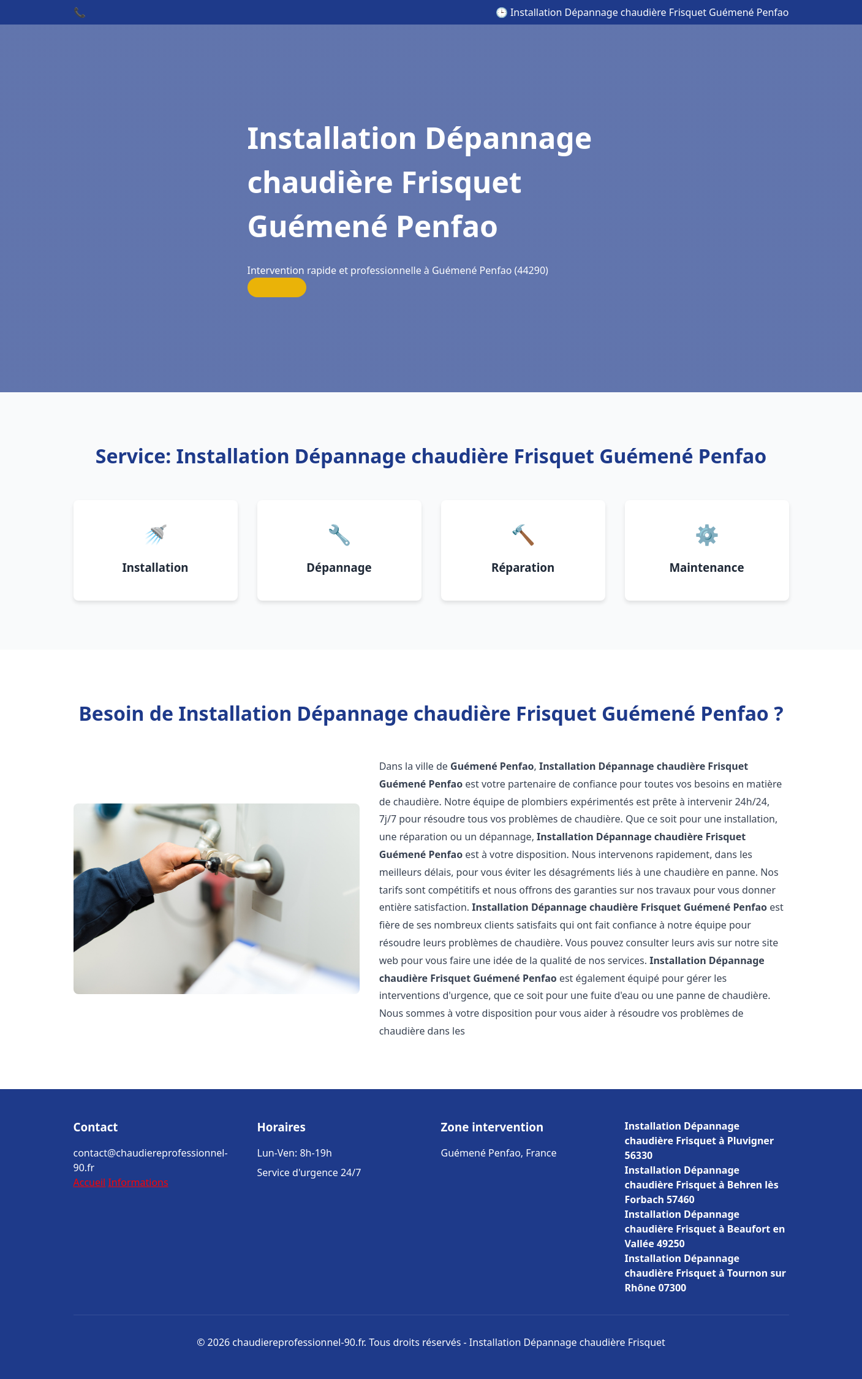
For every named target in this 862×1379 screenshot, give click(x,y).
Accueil (90, 1182)
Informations (138, 1182)
